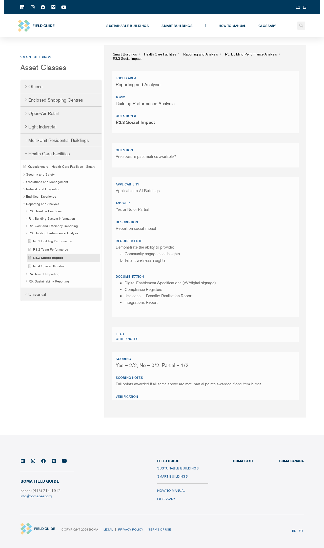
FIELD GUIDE (168, 461)
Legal (108, 529)
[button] (301, 26)
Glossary (267, 26)
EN (294, 531)
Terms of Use (160, 529)
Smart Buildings (177, 26)
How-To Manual (232, 26)
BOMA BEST (243, 461)
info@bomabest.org (36, 495)
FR (301, 531)
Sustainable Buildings (127, 26)
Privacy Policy (130, 529)
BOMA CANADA (291, 461)
